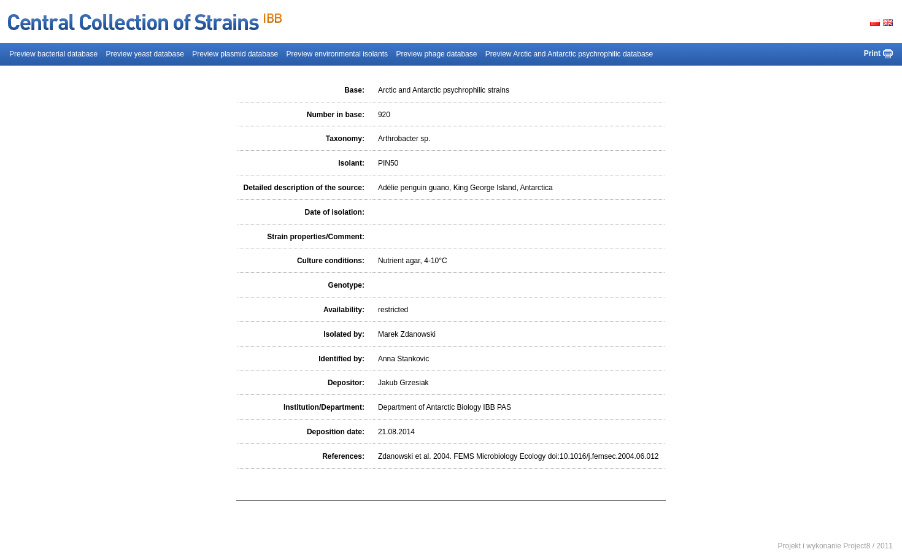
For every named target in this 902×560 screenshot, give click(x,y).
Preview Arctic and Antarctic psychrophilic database (569, 54)
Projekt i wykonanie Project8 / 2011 (835, 546)
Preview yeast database (144, 54)
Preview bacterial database (53, 54)
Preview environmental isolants (337, 54)
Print (872, 53)
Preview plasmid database (235, 54)
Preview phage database (436, 54)
